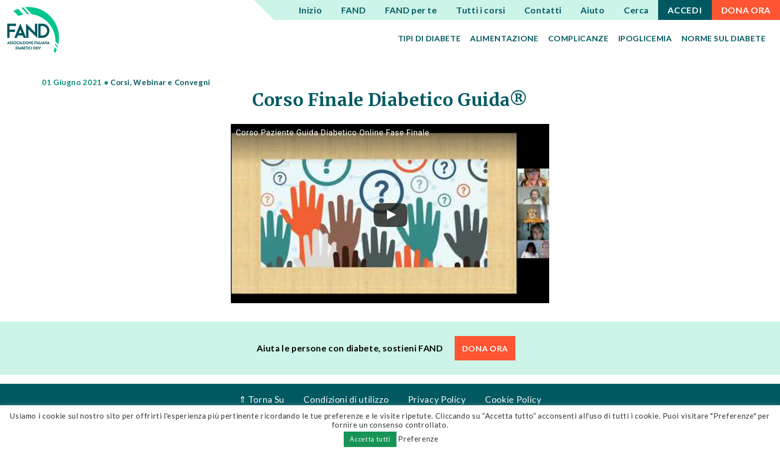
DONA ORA (746, 10)
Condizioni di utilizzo (346, 399)
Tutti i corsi (480, 10)
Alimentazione (504, 38)
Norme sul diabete (724, 38)
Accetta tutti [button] (370, 439)
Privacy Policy (437, 399)
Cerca (636, 10)
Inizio (310, 10)
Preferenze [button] (418, 438)
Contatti (543, 10)
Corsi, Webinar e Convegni (160, 82)
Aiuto (592, 10)
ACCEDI (685, 10)
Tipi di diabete (429, 38)
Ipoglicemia (645, 38)
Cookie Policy (513, 399)
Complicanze (578, 38)
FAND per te (411, 10)
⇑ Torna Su (262, 399)
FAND (353, 10)
